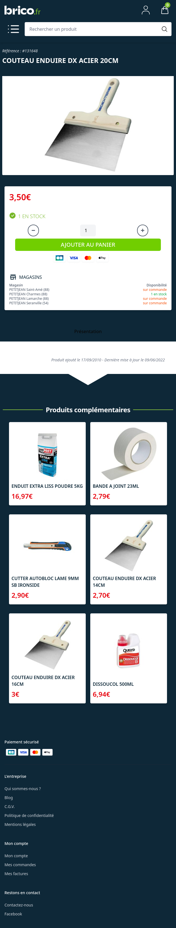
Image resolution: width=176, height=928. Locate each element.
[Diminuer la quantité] (33, 230)
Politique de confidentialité (29, 815)
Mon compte (16, 855)
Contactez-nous (18, 905)
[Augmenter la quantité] (142, 230)
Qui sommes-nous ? (22, 788)
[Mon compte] (146, 10)
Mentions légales (20, 824)
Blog (8, 797)
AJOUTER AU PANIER (88, 244)
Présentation (88, 331)
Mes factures (16, 873)
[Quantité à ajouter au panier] (88, 230)
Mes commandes (20, 864)
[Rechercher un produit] (92, 29)
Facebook (13, 914)
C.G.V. (9, 806)
